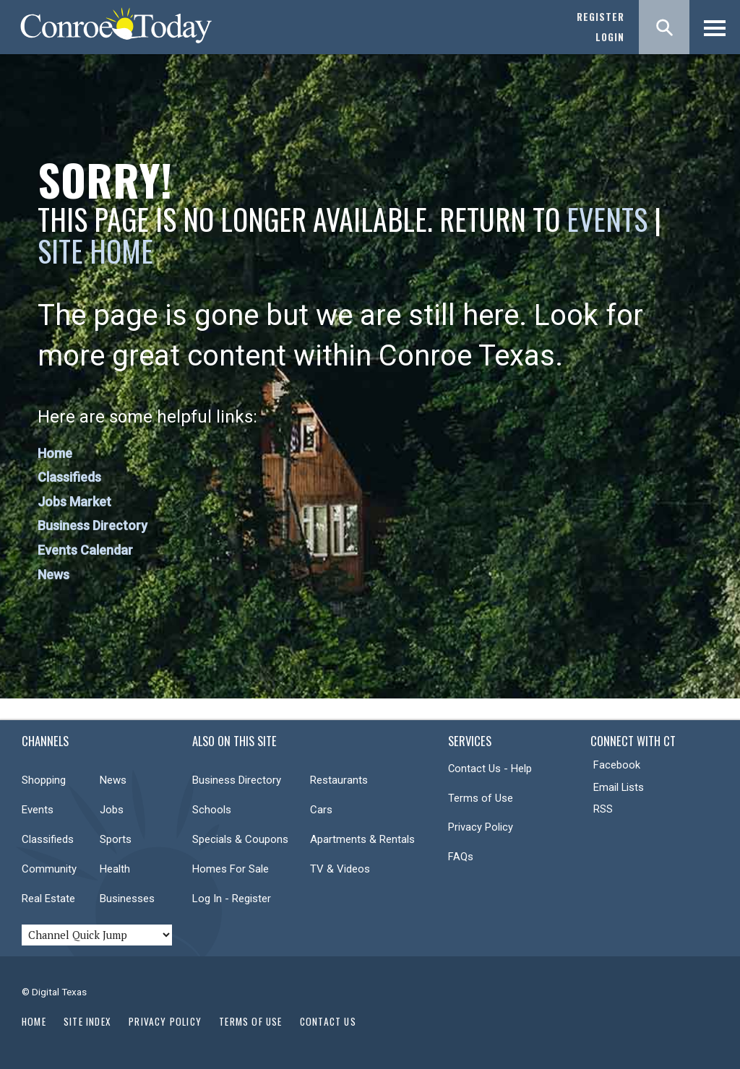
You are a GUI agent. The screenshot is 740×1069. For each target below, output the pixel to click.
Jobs (112, 809)
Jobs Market (74, 501)
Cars (321, 809)
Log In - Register (231, 898)
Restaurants (339, 780)
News (53, 574)
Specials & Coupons (240, 839)
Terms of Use (480, 798)
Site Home (95, 250)
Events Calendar (85, 550)
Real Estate (48, 898)
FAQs (460, 856)
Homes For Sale (230, 868)
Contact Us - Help (490, 768)
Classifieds (69, 477)
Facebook (616, 764)
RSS (603, 808)
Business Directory (92, 525)
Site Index (87, 1021)
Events (607, 219)
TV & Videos (340, 868)
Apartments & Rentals (362, 839)
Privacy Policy (480, 827)
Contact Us (328, 1021)
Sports (116, 839)
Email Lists (618, 787)
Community (49, 868)
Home (55, 453)
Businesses (127, 898)
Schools (211, 809)
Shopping (44, 780)
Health (115, 868)
